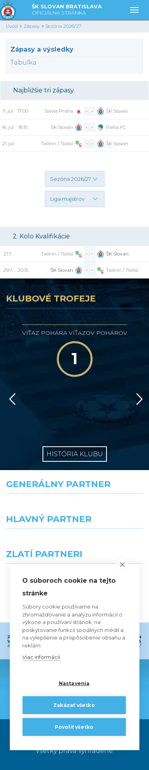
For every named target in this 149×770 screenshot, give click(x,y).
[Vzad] (11, 399)
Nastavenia (74, 683)
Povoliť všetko (74, 727)
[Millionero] (112, 543)
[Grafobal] (37, 543)
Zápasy (31, 26)
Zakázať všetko (74, 705)
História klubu (74, 454)
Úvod (12, 26)
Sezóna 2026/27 (63, 26)
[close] (122, 564)
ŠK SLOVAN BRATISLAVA (67, 10)
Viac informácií (41, 657)
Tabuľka (23, 62)
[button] (74, 179)
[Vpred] (138, 399)
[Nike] (74, 508)
